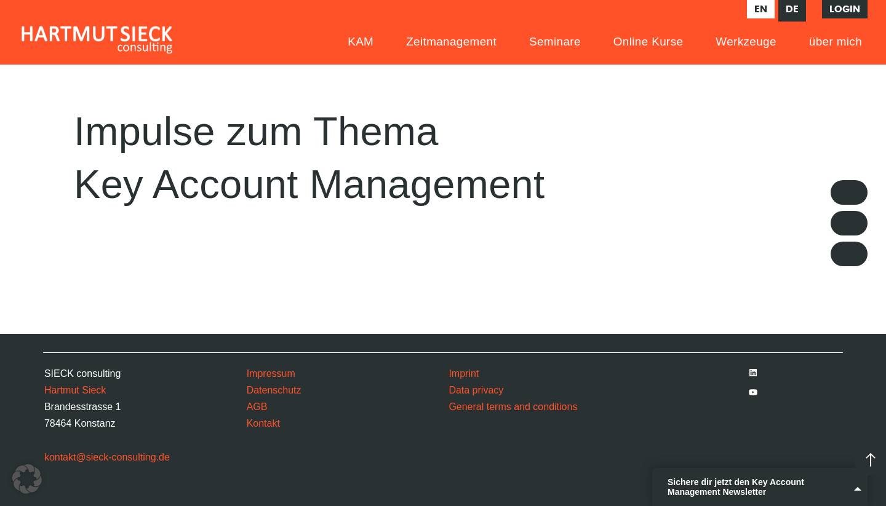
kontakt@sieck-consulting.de (107, 457)
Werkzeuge (746, 41)
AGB (257, 406)
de (792, 9)
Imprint (464, 373)
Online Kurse (648, 41)
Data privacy (476, 390)
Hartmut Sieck (75, 390)
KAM (360, 41)
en (760, 9)
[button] (27, 479)
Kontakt (263, 423)
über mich (835, 41)
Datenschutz (274, 390)
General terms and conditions (513, 406)
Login (844, 9)
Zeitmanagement (451, 41)
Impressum (271, 373)
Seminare (555, 41)
